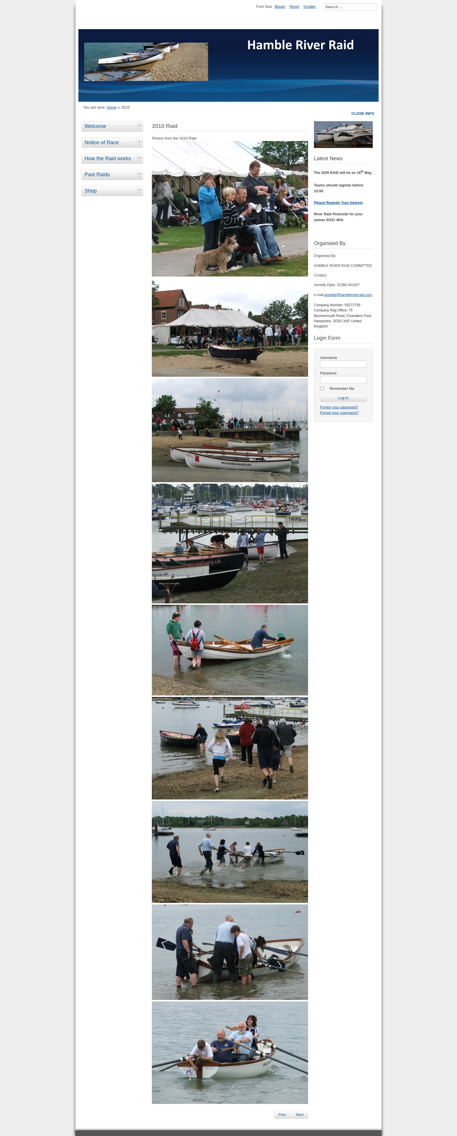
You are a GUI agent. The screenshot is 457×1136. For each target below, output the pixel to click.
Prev (282, 1114)
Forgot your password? (339, 407)
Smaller (309, 6)
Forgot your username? (339, 413)
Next (299, 1114)
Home (112, 107)
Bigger (280, 6)
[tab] (140, 125)
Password (328, 373)
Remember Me (342, 388)
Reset (294, 6)
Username (328, 357)
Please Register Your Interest (338, 203)
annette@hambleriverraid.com (348, 295)
